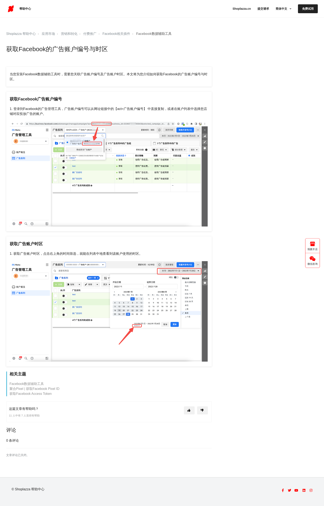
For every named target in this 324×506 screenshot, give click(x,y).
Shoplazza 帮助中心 (21, 33)
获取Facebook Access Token (31, 393)
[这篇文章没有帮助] (202, 410)
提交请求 (263, 8)
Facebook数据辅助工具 (154, 33)
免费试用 (308, 8)
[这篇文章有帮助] (189, 410)
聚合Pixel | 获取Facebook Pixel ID (35, 388)
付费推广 (89, 33)
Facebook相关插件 (116, 33)
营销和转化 (69, 33)
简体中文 (282, 8)
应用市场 (48, 33)
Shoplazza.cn (241, 8)
